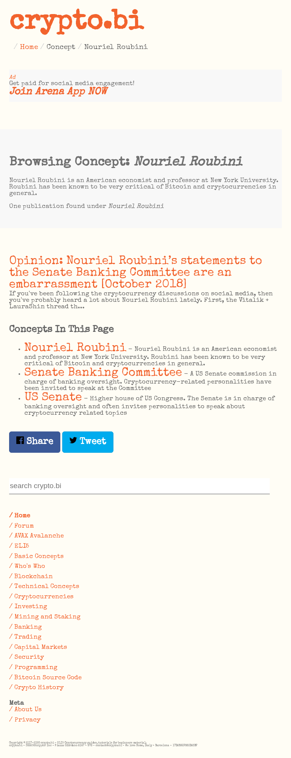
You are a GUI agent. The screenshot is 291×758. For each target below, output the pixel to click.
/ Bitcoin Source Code (45, 678)
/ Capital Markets (38, 647)
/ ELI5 (19, 546)
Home (29, 47)
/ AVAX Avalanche (36, 536)
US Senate (53, 398)
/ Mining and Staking (44, 617)
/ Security (26, 657)
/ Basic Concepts (36, 556)
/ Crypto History (36, 688)
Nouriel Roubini (75, 348)
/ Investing (28, 607)
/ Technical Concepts (44, 587)
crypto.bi (76, 22)
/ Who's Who (27, 566)
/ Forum (21, 526)
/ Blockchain (31, 577)
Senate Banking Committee (103, 373)
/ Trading (25, 637)
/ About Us (25, 710)
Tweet (87, 441)
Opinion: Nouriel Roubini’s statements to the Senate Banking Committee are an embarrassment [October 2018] (135, 273)
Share (34, 441)
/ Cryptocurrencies (41, 597)
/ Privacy (25, 720)
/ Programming (33, 667)
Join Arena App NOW (58, 92)
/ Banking (25, 627)
